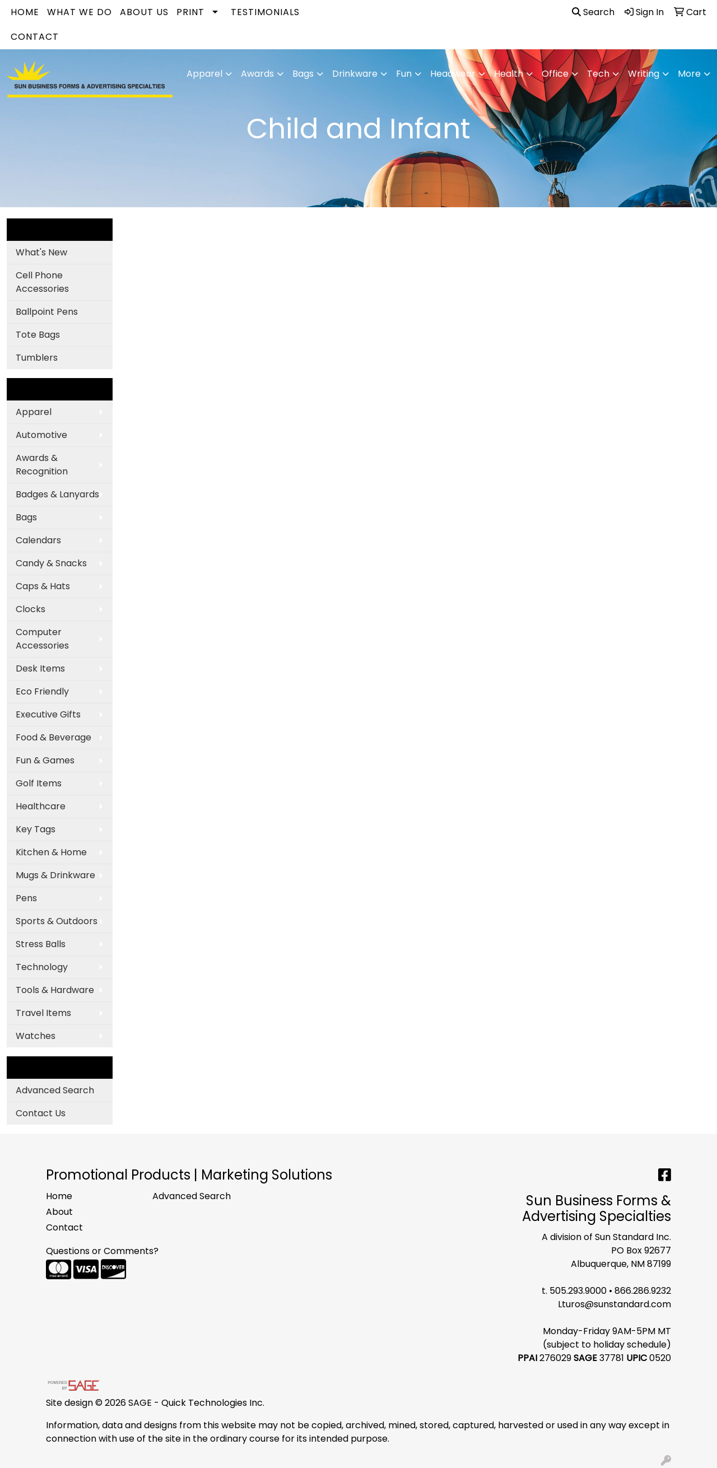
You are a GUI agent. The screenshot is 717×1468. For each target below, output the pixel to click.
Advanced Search (55, 1090)
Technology (42, 967)
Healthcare (41, 806)
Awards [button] (257, 73)
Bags (26, 517)
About (59, 1211)
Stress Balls (41, 944)
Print (190, 12)
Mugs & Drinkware (55, 875)
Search (593, 12)
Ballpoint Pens (47, 311)
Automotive (41, 434)
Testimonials (265, 12)
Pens (26, 898)
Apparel (34, 412)
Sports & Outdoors (56, 921)
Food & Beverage (53, 737)
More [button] (689, 73)
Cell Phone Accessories (42, 282)
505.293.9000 (578, 1290)
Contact (35, 36)
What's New (41, 252)
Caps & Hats (43, 586)
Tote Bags (38, 334)
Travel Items (43, 1012)
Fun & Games (45, 760)
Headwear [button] (453, 73)
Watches (35, 1035)
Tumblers (37, 357)
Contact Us (41, 1113)
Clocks (30, 609)
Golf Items (39, 783)
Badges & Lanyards (57, 494)
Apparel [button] (204, 73)
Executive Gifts (48, 714)
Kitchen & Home (51, 852)
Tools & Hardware (55, 990)
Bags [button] (303, 73)
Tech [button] (598, 73)
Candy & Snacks (51, 563)
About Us (144, 12)
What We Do (79, 12)
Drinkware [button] (355, 73)
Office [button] (555, 73)
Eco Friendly (42, 691)
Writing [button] (643, 73)
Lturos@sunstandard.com (614, 1304)
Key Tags (35, 829)
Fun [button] (404, 73)
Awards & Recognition (42, 464)
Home (25, 12)
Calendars (38, 540)
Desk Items (40, 668)
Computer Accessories (42, 639)
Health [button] (508, 73)
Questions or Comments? (102, 1251)
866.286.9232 (642, 1290)
